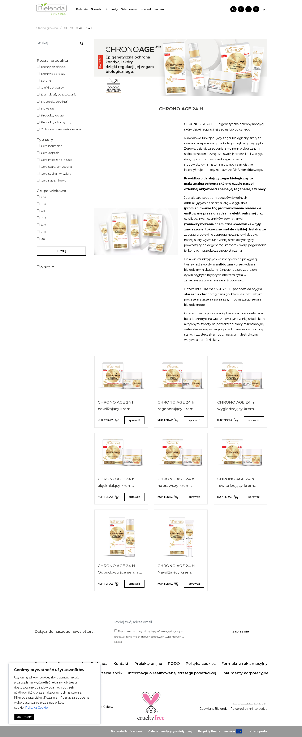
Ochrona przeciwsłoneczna (61, 129)
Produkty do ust (52, 115)
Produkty (112, 9)
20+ (44, 197)
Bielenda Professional (127, 731)
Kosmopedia (258, 731)
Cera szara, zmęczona (56, 167)
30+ (44, 204)
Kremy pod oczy (53, 74)
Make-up (47, 108)
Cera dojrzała (50, 153)
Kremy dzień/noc (53, 67)
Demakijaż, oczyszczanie (59, 94)
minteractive (258, 709)
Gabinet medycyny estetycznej (170, 731)
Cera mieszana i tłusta (56, 160)
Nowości (96, 9)
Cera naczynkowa (53, 180)
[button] (45, 267)
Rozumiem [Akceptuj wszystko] (24, 717)
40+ (44, 211)
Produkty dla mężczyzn (57, 122)
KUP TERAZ (108, 420)
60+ (44, 225)
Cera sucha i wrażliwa (56, 173)
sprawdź (134, 420)
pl (264, 9)
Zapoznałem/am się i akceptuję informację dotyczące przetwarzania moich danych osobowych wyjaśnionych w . (149, 636)
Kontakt (146, 9)
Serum (46, 80)
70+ (44, 232)
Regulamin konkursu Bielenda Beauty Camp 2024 (250, 704)
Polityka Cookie (36, 708)
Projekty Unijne (209, 731)
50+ (43, 218)
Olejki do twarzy (52, 87)
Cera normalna (51, 146)
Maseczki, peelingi (54, 101)
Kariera (159, 9)
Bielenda (82, 9)
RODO (118, 641)
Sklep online (129, 9)
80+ (44, 239)
